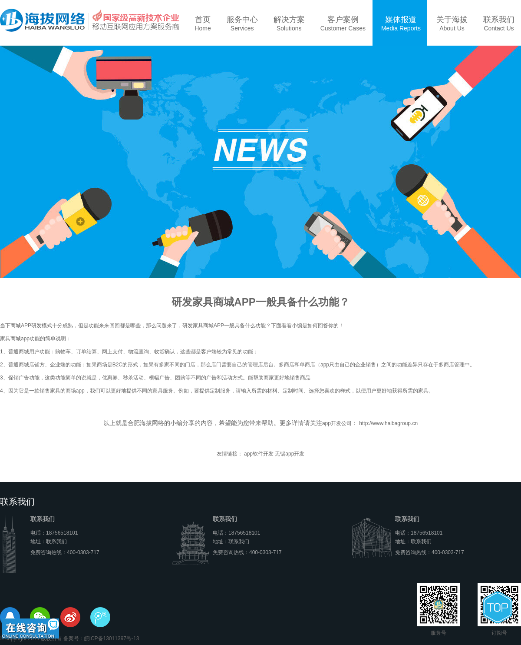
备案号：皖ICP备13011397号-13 (101, 638)
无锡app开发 (289, 454)
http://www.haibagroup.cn (388, 423)
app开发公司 (337, 423)
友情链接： (230, 454)
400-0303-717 (83, 552)
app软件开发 (259, 454)
